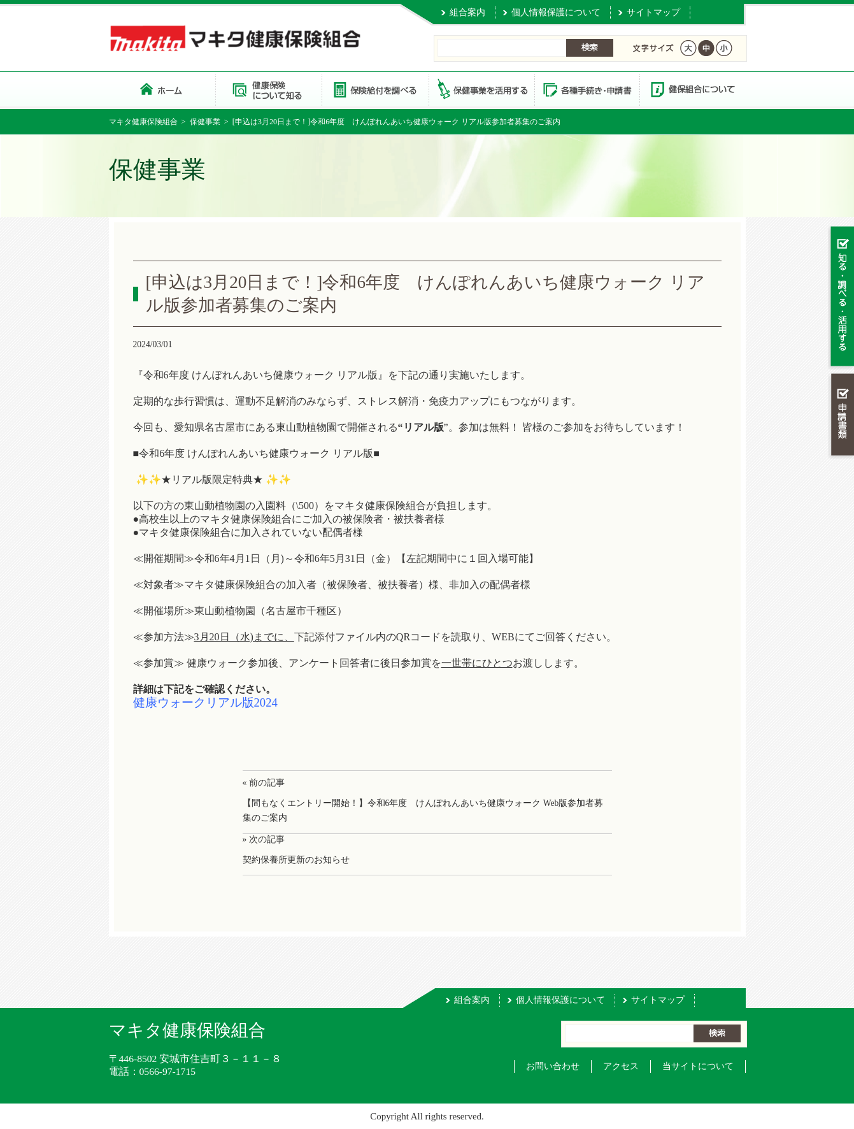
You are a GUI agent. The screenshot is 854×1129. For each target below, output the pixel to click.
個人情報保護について (556, 12)
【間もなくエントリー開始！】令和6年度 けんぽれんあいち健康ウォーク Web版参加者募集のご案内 (423, 810)
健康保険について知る (268, 89)
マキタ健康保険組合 (143, 121)
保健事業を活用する (481, 89)
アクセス (621, 1066)
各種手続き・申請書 (586, 89)
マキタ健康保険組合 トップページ (162, 89)
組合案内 (467, 12)
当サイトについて (698, 1066)
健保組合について (692, 89)
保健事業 (205, 121)
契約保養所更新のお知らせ (296, 860)
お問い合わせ (553, 1066)
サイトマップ (653, 12)
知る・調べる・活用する (841, 297)
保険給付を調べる (375, 89)
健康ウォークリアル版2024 (205, 702)
